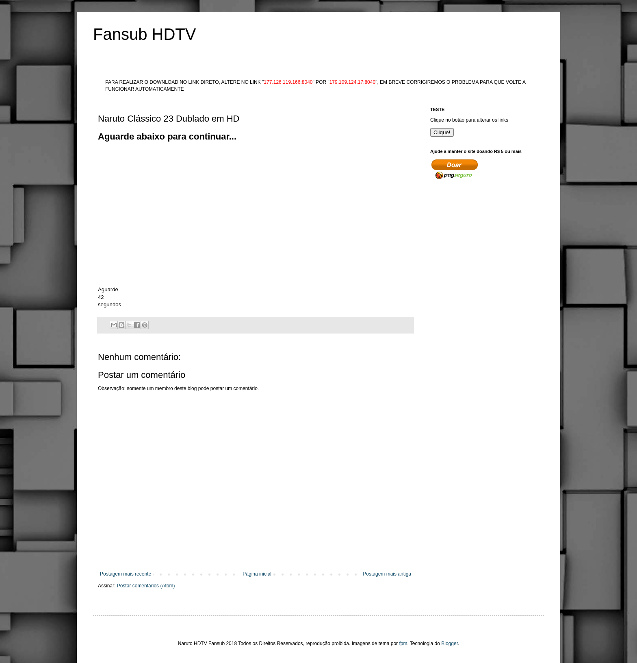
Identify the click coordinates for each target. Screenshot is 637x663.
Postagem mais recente (125, 574)
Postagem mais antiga (387, 574)
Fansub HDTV (144, 34)
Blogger (449, 643)
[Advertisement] (246, 161)
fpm (403, 643)
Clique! (442, 132)
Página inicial (257, 574)
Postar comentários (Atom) (146, 586)
